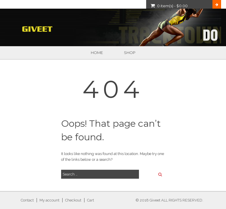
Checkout (73, 200)
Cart (90, 200)
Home (97, 52)
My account (49, 200)
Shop (129, 52)
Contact (27, 200)
